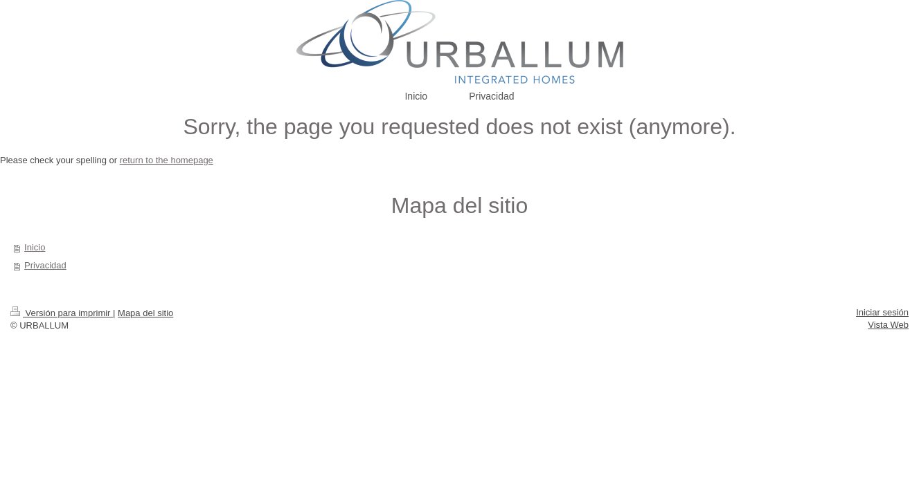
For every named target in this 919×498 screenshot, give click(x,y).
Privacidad (45, 265)
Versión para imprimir (61, 313)
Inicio (34, 247)
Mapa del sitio (145, 313)
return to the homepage (166, 160)
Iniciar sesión (882, 312)
